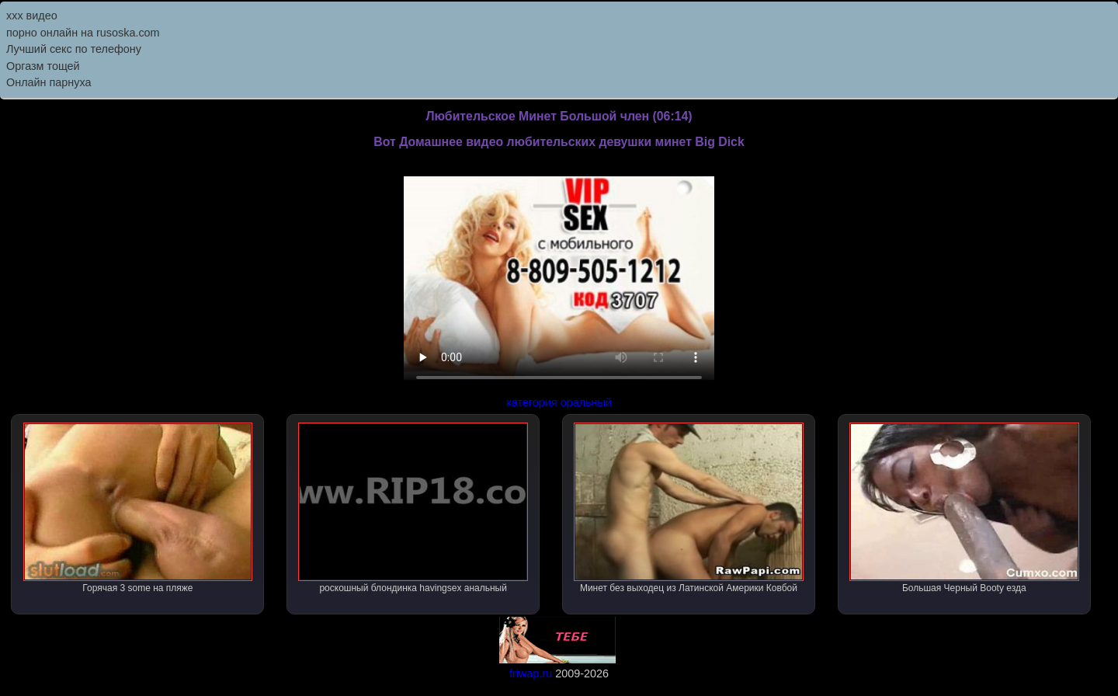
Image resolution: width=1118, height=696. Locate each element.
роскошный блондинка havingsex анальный (413, 508)
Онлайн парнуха (49, 82)
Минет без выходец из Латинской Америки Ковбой (689, 508)
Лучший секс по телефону (73, 49)
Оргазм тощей (43, 66)
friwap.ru (530, 673)
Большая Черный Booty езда (964, 508)
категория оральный (559, 402)
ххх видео (31, 15)
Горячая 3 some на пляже (138, 508)
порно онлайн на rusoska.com (83, 32)
